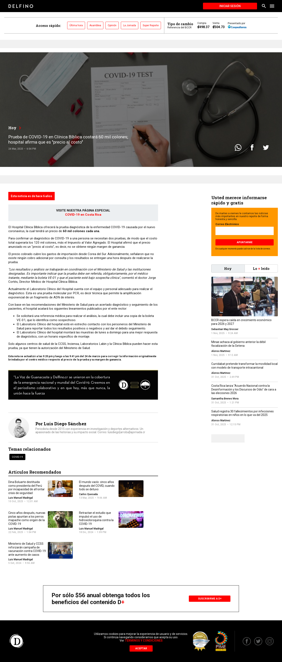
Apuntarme (244, 242)
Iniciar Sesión (230, 6)
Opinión (112, 25)
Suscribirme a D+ (209, 598)
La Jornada (129, 25)
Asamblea (95, 25)
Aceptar (141, 648)
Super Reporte (151, 25)
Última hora (76, 25)
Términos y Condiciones (144, 640)
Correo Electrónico (227, 224)
